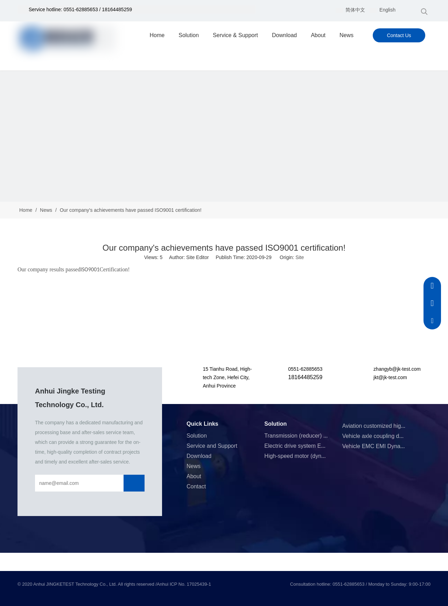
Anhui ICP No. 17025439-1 (184, 584)
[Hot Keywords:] (424, 11)
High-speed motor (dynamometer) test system (321, 456)
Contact (196, 486)
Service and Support (212, 446)
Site (299, 257)
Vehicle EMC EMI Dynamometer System (392, 446)
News (194, 466)
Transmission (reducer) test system (307, 436)
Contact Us (399, 35)
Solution (197, 436)
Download (199, 456)
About (194, 476)
